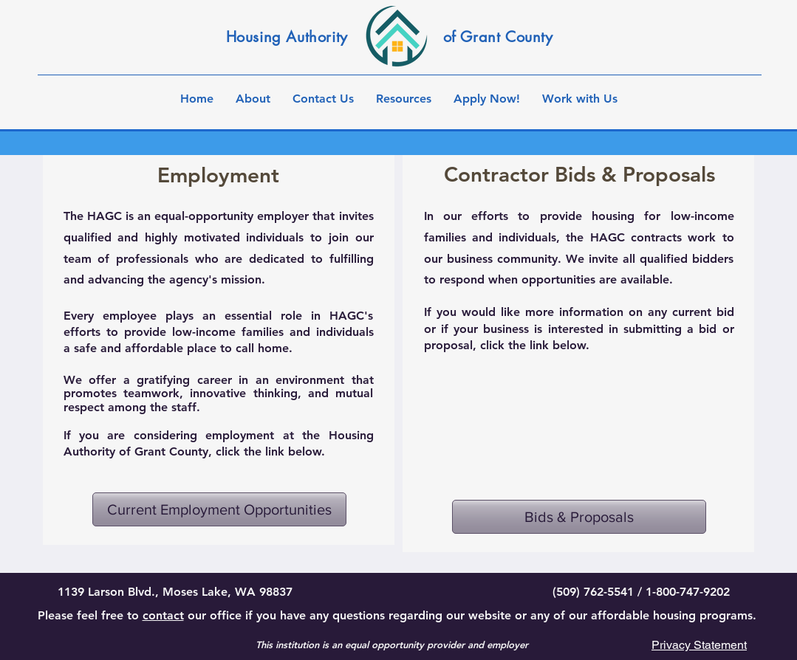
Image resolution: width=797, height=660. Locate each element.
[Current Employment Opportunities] (219, 509)
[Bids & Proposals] (579, 517)
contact (163, 615)
